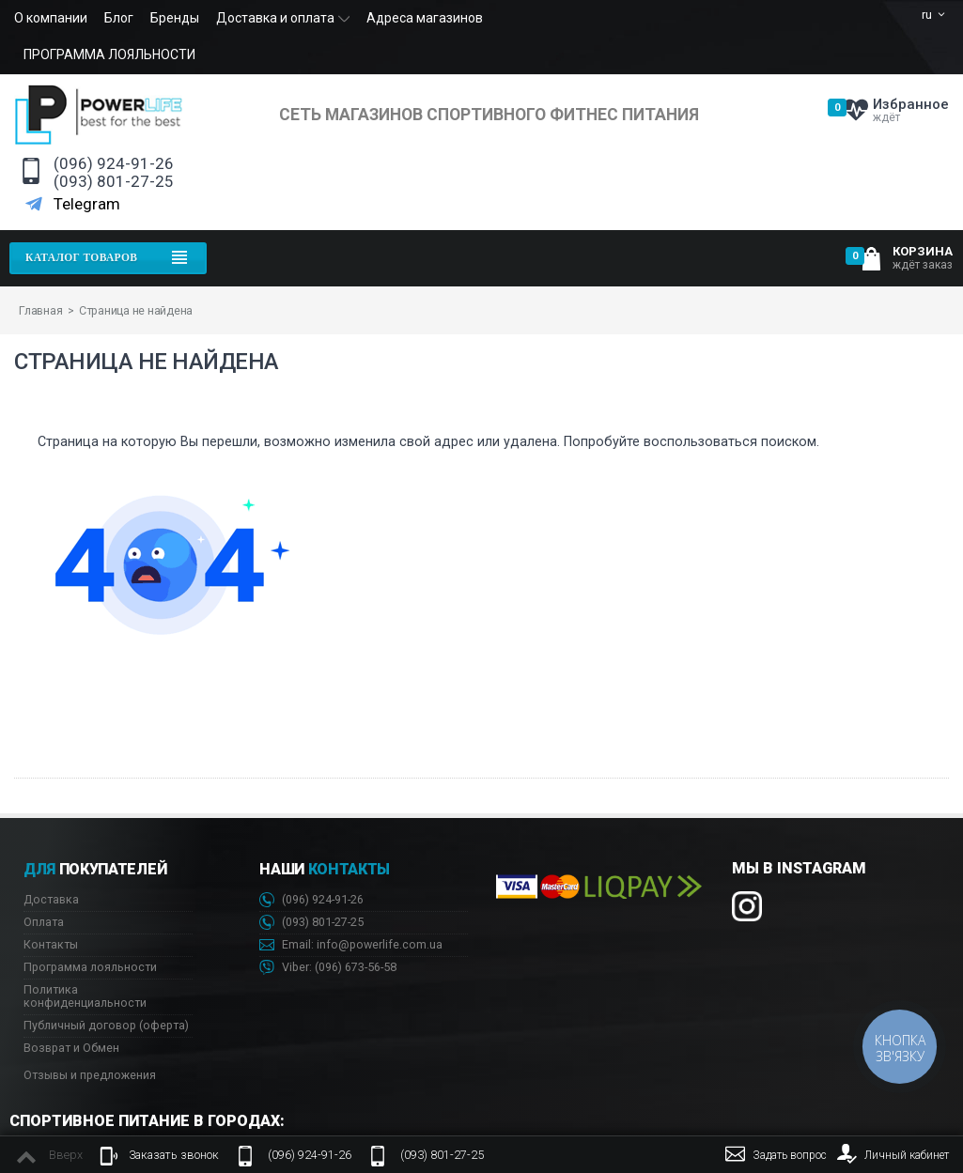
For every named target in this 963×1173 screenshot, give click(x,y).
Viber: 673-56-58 (327, 968)
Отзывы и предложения (89, 1075)
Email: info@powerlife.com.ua (351, 945)
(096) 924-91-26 (114, 164)
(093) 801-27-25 (114, 182)
